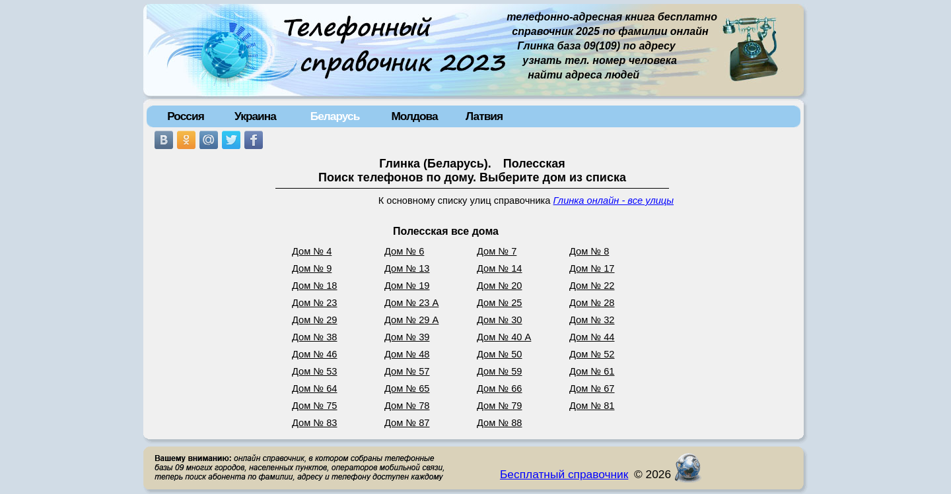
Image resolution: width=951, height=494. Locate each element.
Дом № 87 (407, 422)
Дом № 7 (496, 251)
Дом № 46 (314, 354)
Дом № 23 (314, 302)
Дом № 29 (314, 320)
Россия (185, 116)
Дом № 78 (407, 405)
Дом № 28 (592, 302)
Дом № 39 (407, 337)
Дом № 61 (592, 371)
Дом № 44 (592, 337)
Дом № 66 (499, 388)
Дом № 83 (314, 422)
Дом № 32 (592, 320)
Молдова (414, 116)
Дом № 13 (407, 268)
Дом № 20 (499, 285)
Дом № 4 (312, 251)
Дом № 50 (499, 354)
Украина (255, 116)
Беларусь (335, 116)
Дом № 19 (407, 285)
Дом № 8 (589, 251)
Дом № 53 (314, 371)
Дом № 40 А (504, 337)
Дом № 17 (592, 268)
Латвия (484, 116)
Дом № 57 (407, 371)
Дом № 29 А (411, 320)
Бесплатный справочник (564, 474)
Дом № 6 (404, 251)
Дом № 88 (499, 422)
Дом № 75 (314, 405)
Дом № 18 (314, 285)
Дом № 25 (499, 302)
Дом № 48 (407, 354)
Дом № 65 (407, 388)
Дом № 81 (592, 405)
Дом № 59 (499, 371)
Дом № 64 (314, 388)
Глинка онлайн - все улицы (613, 200)
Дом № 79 (499, 405)
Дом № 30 (499, 320)
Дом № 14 (499, 268)
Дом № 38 (314, 337)
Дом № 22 (592, 285)
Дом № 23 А (411, 302)
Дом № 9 (312, 268)
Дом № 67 (592, 388)
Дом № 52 (592, 354)
